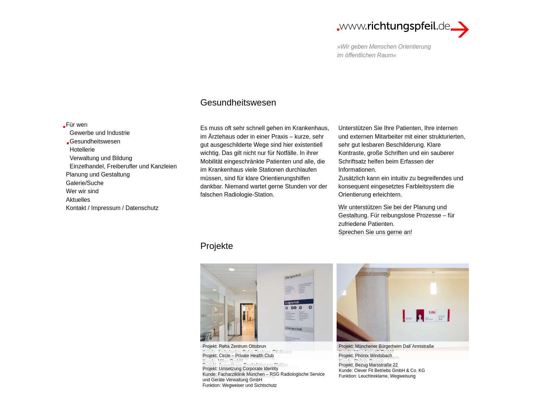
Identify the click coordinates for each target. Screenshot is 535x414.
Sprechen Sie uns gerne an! (375, 232)
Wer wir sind (82, 191)
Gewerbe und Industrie (100, 133)
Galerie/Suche (85, 183)
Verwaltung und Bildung (101, 158)
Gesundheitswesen (95, 141)
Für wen (77, 125)
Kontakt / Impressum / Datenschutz (112, 208)
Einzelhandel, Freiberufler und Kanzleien (123, 166)
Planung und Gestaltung (98, 174)
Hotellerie (82, 149)
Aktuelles (78, 200)
